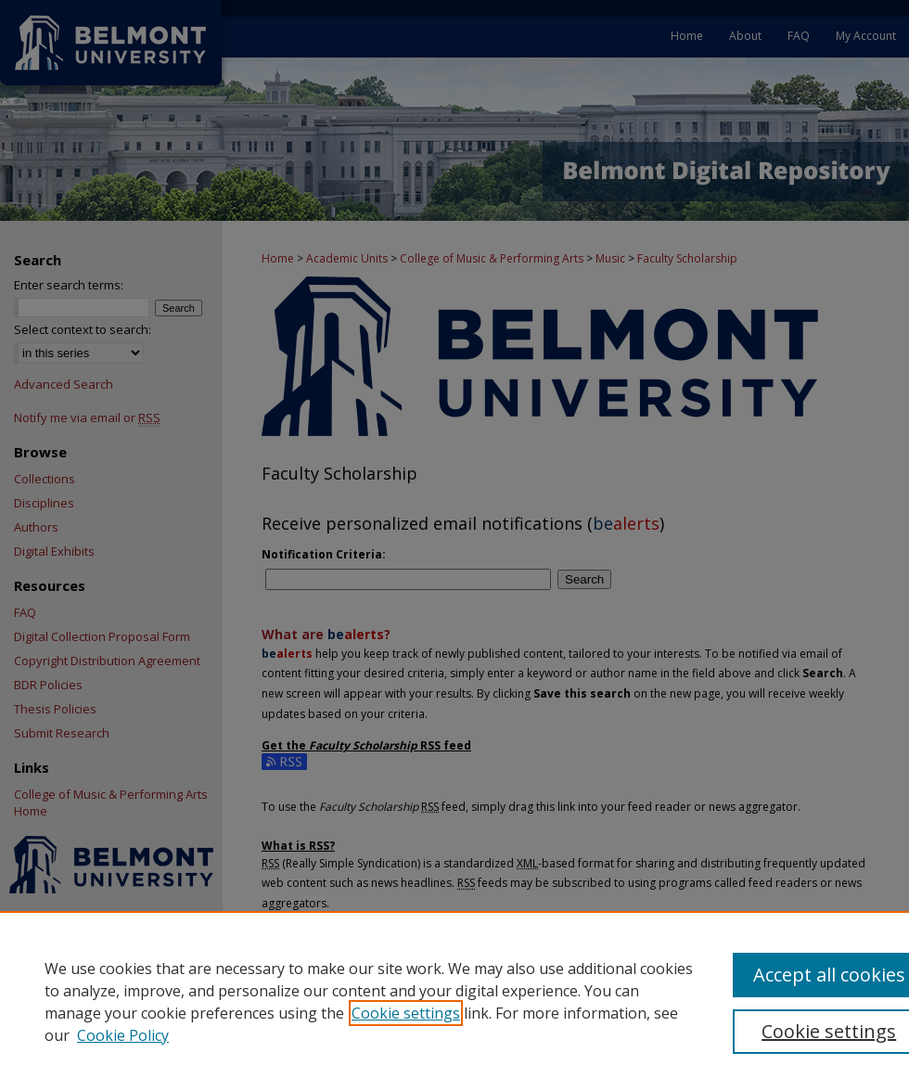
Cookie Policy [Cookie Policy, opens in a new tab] (123, 1035)
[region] (454, 1001)
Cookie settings (406, 1013)
